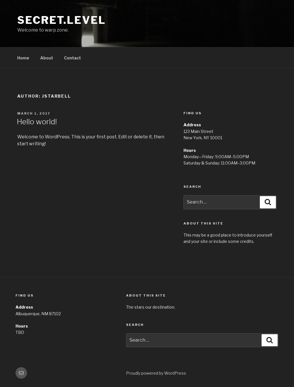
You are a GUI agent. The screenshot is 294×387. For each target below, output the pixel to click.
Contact (72, 57)
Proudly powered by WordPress (156, 373)
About (46, 57)
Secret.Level (61, 20)
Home (23, 57)
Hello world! (37, 121)
